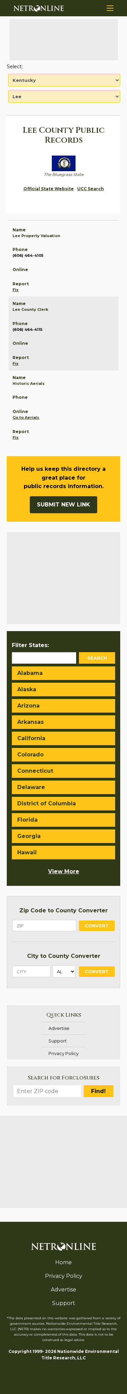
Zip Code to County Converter (63, 910)
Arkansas (30, 722)
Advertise (58, 1028)
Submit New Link (63, 504)
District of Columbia (46, 803)
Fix (16, 289)
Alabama (30, 673)
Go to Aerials (26, 417)
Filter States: (30, 645)
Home (63, 1262)
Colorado (30, 754)
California (31, 738)
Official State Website (48, 188)
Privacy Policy (63, 1053)
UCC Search (90, 188)
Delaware (31, 787)
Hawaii (27, 852)
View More (63, 871)
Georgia (29, 836)
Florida (27, 820)
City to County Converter (63, 956)
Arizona (28, 705)
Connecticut (35, 771)
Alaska (26, 689)
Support (57, 1040)
